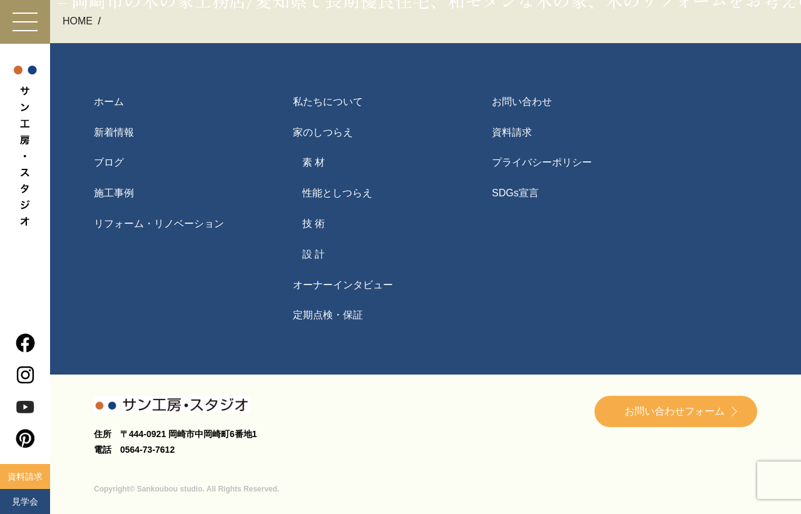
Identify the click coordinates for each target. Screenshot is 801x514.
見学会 (25, 501)
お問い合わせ (522, 101)
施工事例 (114, 193)
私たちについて (328, 101)
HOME (79, 21)
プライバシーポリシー (542, 162)
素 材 (313, 162)
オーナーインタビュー (343, 285)
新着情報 (114, 132)
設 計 (313, 254)
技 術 (313, 223)
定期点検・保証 (328, 315)
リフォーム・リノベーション (159, 223)
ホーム (109, 101)
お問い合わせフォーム (675, 411)
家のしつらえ (323, 132)
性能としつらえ (337, 193)
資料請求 (25, 476)
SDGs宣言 (515, 193)
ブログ (109, 162)
